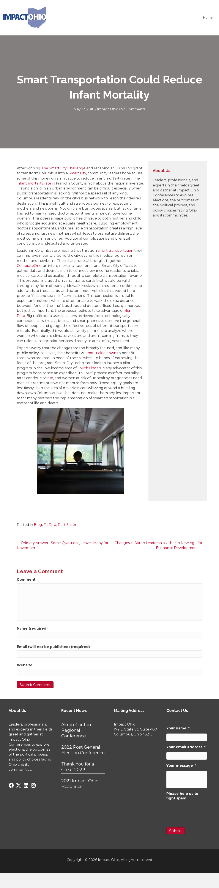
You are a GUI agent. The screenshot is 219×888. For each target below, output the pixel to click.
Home (208, 17)
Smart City (77, 173)
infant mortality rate (34, 183)
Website (24, 665)
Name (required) (32, 628)
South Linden (89, 368)
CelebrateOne (29, 266)
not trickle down (102, 353)
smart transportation (115, 250)
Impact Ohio (107, 109)
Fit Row (50, 525)
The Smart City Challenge (63, 168)
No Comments (133, 109)
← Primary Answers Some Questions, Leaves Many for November (63, 545)
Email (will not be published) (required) (53, 647)
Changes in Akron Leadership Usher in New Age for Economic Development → (158, 545)
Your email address (186, 747)
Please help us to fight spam (182, 796)
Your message (181, 766)
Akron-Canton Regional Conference (76, 730)
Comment (26, 580)
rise (50, 378)
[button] (11, 785)
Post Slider (67, 525)
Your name (178, 728)
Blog (38, 525)
